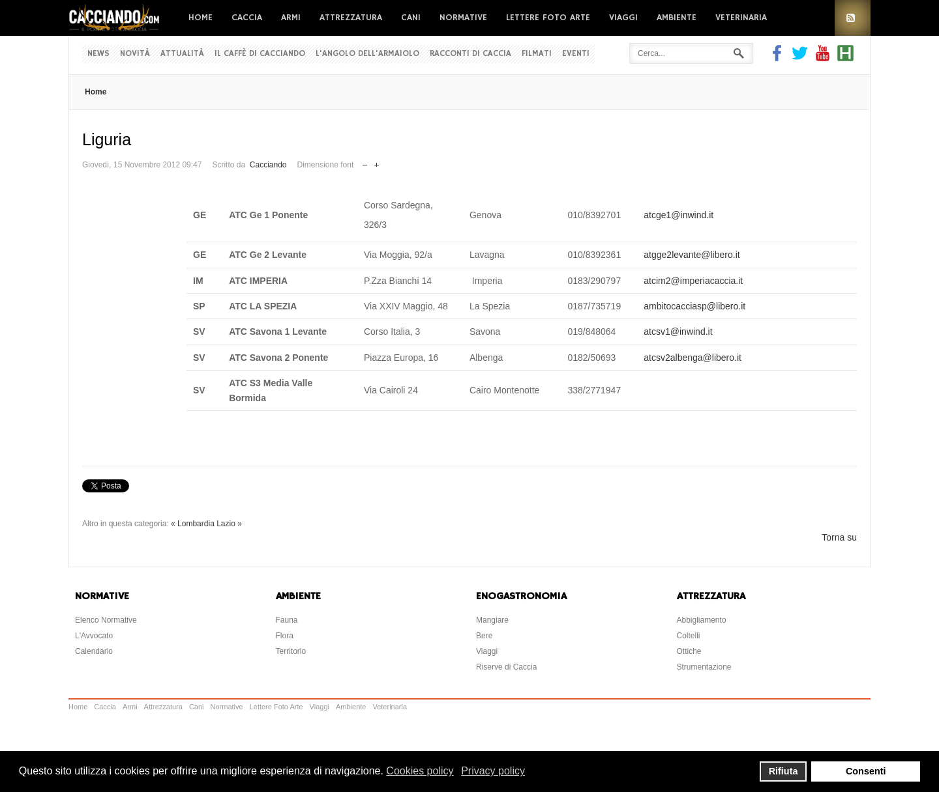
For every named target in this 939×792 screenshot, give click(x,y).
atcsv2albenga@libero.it (692, 357)
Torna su (839, 537)
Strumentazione (704, 667)
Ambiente (676, 17)
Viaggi (623, 17)
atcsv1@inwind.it (678, 331)
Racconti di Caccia (470, 53)
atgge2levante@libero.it (691, 254)
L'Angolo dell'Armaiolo (367, 53)
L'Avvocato (94, 635)
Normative (463, 17)
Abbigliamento (701, 620)
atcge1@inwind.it (678, 215)
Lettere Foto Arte (548, 17)
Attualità (182, 53)
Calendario (94, 651)
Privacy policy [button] (493, 770)
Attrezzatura (351, 17)
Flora (284, 635)
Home (200, 17)
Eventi (575, 53)
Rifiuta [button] (783, 771)
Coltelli (688, 635)
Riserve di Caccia (506, 667)
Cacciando (268, 164)
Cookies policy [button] (419, 770)
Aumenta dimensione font (376, 162)
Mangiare (492, 620)
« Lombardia (193, 523)
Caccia (246, 17)
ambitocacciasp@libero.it (694, 306)
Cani (411, 17)
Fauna (287, 620)
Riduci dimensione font (365, 162)
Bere (484, 635)
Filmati (537, 53)
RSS (853, 18)
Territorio (291, 651)
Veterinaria (741, 17)
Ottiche (689, 651)
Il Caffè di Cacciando (260, 53)
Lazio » (229, 523)
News (98, 53)
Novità (135, 53)
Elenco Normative (106, 620)
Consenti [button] (866, 771)
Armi (291, 17)
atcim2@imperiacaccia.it (693, 281)
